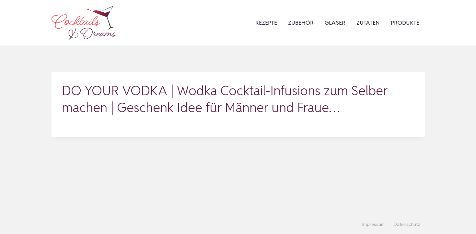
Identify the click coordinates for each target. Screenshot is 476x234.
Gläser (335, 22)
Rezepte (266, 22)
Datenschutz (407, 224)
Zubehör (301, 22)
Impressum (373, 224)
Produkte (405, 22)
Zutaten (368, 22)
